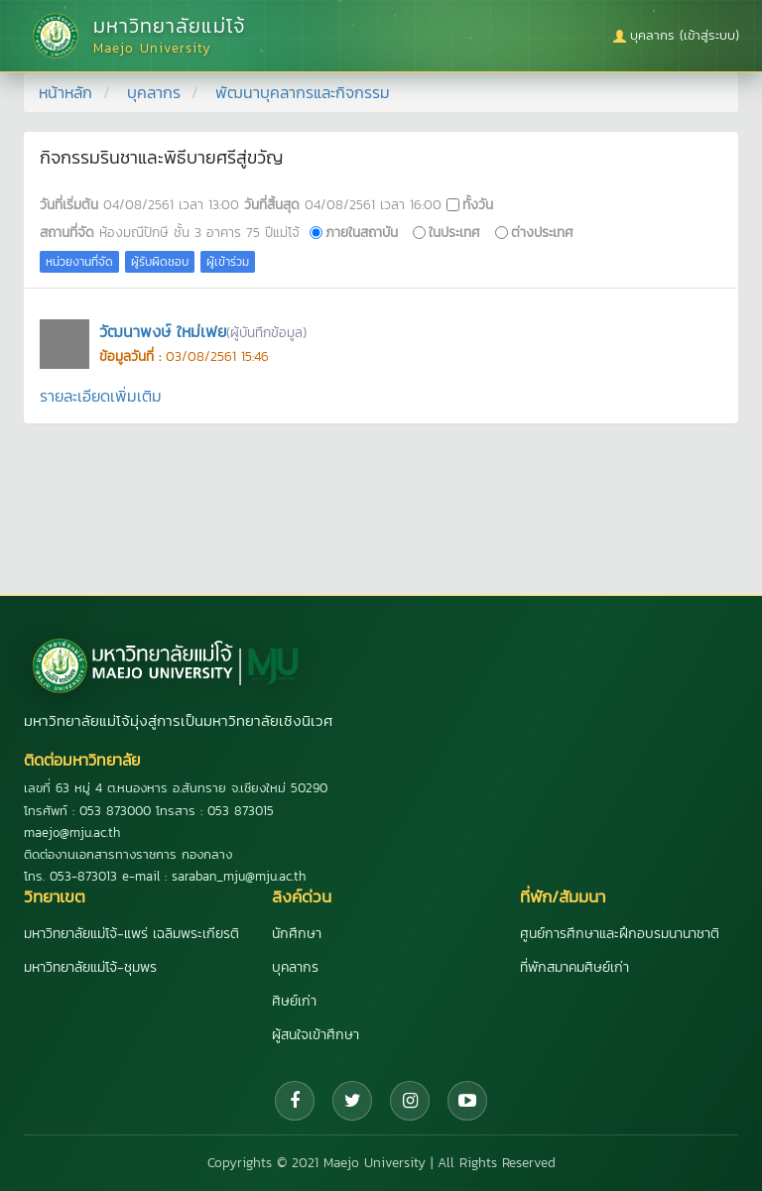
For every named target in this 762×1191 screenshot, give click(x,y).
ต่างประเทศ (542, 232)
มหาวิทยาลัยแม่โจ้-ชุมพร (90, 967)
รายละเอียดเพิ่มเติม (101, 396)
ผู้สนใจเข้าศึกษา (315, 1034)
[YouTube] (467, 1101)
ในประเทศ (454, 232)
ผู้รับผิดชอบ (160, 262)
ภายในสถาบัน (361, 232)
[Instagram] (410, 1101)
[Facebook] (295, 1101)
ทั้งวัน (477, 204)
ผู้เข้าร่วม (227, 262)
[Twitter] (352, 1101)
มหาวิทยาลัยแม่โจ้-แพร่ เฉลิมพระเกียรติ (131, 933)
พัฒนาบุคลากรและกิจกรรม (302, 92)
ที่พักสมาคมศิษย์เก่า (574, 967)
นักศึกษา (296, 933)
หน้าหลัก (65, 92)
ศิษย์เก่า (294, 1001)
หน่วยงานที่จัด (79, 262)
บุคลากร (154, 92)
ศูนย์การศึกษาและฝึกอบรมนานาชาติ (619, 933)
